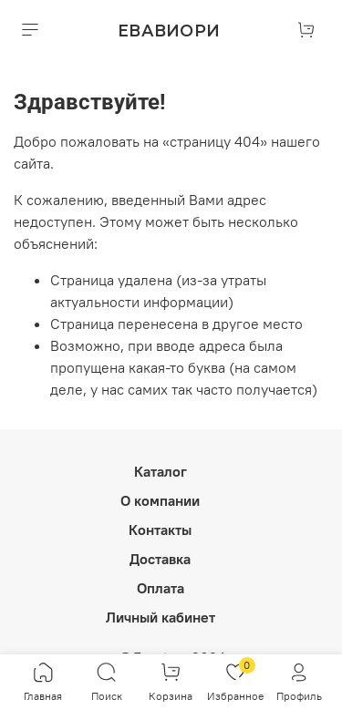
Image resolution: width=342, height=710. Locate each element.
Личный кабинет (160, 617)
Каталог (160, 471)
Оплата (160, 588)
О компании (160, 500)
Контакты (160, 529)
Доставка (160, 559)
